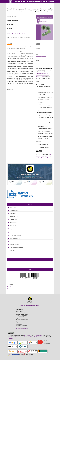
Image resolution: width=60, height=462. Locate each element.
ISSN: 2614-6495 (38, 335)
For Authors (9, 288)
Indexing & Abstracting (14, 244)
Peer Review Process (14, 216)
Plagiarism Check (13, 228)
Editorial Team (13, 207)
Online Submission (14, 225)
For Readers (9, 286)
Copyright (12, 241)
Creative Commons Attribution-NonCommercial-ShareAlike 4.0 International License (42, 75)
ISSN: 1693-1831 (27, 335)
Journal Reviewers (14, 210)
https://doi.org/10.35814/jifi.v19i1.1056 (17, 33)
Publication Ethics (13, 222)
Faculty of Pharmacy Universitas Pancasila (30, 305)
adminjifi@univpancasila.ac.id (22, 328)
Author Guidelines (13, 232)
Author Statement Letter (15, 250)
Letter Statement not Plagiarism (16, 247)
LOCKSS (10, 338)
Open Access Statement (15, 238)
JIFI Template (13, 213)
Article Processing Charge (15, 235)
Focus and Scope (13, 219)
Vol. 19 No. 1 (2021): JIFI (41, 56)
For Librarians (9, 290)
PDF (38, 43)
